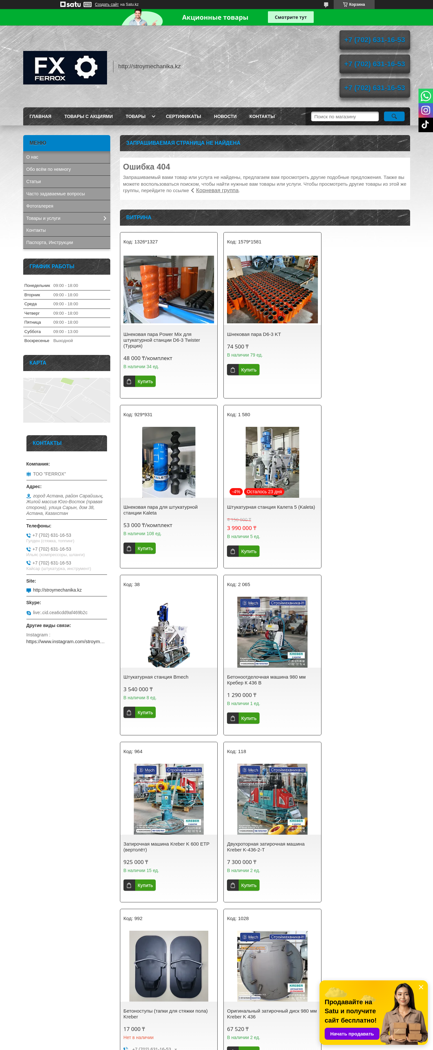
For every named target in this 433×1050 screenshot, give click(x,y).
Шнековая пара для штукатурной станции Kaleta (358, 337)
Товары (136, 116)
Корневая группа (217, 190)
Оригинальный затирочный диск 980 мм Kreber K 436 (164, 858)
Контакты (262, 116)
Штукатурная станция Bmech (254, 507)
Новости (225, 116)
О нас (32, 157)
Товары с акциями (88, 116)
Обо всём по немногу (48, 169)
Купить (145, 381)
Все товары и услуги (262, 934)
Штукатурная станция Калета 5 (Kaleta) (158, 509)
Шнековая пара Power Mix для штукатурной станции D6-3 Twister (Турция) (161, 339)
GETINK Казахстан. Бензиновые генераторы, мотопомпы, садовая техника (61, 989)
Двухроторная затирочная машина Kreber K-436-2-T (261, 685)
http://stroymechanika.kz (57, 590)
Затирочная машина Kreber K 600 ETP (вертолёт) (161, 685)
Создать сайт (107, 4)
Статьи (33, 181)
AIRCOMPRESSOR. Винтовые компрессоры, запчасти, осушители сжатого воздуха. (63, 1008)
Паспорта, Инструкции (49, 242)
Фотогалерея (40, 206)
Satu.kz (244, 1038)
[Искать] (394, 116)
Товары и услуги (43, 218)
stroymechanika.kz (143, 984)
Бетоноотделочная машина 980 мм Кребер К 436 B (360, 509)
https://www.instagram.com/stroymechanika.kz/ (66, 641)
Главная (41, 116)
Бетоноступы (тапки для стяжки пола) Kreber (363, 685)
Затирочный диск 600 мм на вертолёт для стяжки (363, 858)
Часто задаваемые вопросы (55, 193)
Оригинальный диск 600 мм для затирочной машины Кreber (258, 858)
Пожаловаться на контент (232, 1044)
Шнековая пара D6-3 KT (249, 334)
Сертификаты (183, 116)
